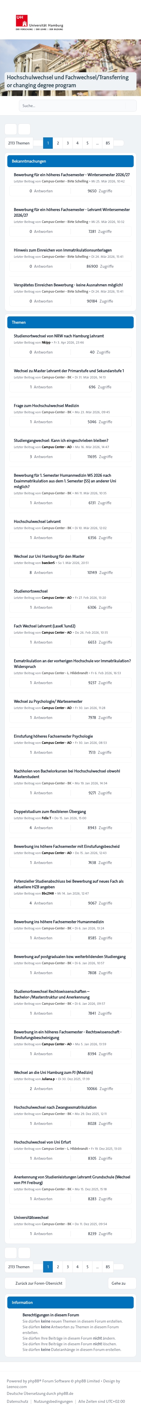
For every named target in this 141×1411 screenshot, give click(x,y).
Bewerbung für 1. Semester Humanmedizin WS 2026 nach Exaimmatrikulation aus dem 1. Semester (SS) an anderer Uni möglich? (65, 481)
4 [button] (77, 143)
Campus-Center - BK (56, 377)
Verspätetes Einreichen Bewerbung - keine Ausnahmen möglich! (68, 285)
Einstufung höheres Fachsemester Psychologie (53, 736)
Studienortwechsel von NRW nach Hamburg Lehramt (59, 336)
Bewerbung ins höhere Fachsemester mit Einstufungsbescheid (67, 846)
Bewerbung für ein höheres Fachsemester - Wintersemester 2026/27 (71, 175)
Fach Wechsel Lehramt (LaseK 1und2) (44, 626)
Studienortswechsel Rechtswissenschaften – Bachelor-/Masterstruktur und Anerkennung (51, 994)
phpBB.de (65, 1393)
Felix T (46, 817)
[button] (118, 143)
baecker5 (48, 562)
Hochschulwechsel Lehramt (37, 521)
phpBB (33, 1381)
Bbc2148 (48, 893)
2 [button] (58, 143)
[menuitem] (17, 1401)
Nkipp (46, 342)
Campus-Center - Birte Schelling (65, 181)
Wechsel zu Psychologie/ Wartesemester (48, 701)
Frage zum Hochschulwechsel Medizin (46, 405)
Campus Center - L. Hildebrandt (65, 672)
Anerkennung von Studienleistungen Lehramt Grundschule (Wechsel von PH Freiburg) (72, 1180)
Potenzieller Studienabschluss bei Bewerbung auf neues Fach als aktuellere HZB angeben (69, 884)
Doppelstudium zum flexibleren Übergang (50, 811)
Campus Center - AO (57, 446)
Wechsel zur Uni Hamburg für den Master (49, 556)
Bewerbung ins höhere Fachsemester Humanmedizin (59, 922)
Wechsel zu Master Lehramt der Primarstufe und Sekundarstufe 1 (69, 371)
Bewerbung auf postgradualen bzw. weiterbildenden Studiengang (69, 956)
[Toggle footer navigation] (7, 1366)
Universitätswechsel (31, 1217)
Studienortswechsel (31, 591)
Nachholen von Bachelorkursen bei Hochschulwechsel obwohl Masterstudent (67, 774)
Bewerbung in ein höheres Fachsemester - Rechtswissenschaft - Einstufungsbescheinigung (68, 1034)
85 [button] (108, 143)
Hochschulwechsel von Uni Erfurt (42, 1142)
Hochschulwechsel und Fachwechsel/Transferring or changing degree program (68, 81)
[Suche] (120, 105)
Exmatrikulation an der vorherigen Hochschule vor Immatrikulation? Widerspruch (72, 663)
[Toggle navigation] (134, 20)
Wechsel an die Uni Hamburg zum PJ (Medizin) (53, 1072)
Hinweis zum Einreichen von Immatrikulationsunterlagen (63, 250)
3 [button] (68, 143)
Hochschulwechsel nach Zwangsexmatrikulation (55, 1107)
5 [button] (88, 143)
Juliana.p (48, 1078)
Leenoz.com (17, 1386)
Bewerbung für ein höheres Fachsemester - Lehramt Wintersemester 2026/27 (72, 212)
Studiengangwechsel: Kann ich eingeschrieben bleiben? (61, 440)
